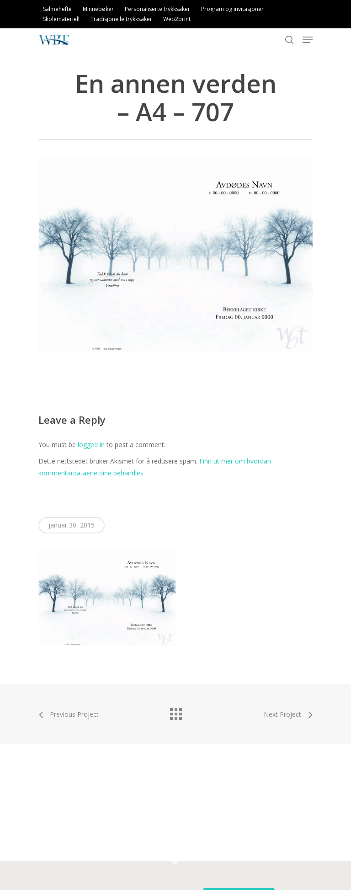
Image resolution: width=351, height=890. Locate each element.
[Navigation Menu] (308, 39)
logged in (91, 444)
